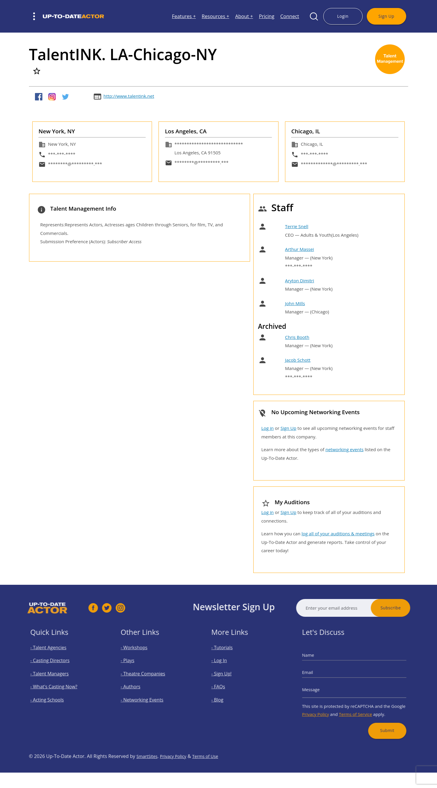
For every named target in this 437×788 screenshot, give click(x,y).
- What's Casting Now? (57, 685)
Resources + (215, 16)
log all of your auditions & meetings (338, 533)
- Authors (137, 685)
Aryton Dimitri (299, 281)
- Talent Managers (54, 676)
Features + (184, 16)
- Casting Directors (54, 666)
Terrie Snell (296, 226)
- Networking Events (146, 695)
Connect (289, 16)
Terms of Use (212, 774)
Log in (267, 428)
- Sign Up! (228, 676)
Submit (379, 719)
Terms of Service (355, 706)
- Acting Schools (52, 695)
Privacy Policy (325, 706)
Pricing (266, 16)
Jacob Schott (297, 360)
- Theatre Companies (147, 676)
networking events (344, 449)
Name (319, 662)
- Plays (135, 666)
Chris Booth (297, 337)
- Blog (225, 695)
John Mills (295, 303)
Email (319, 675)
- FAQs (226, 685)
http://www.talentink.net (128, 96)
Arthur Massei (299, 249)
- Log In (227, 666)
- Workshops (140, 656)
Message (321, 688)
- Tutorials (229, 656)
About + (244, 16)
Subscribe (408, 608)
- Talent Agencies (53, 656)
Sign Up (386, 16)
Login (342, 16)
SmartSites (148, 774)
